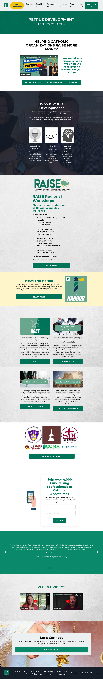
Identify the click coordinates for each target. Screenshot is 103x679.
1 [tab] (50, 568)
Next (97, 552)
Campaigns (51, 5)
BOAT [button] (35, 361)
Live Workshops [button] (17, 5)
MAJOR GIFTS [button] (68, 361)
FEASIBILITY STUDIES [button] (35, 406)
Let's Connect (61, 674)
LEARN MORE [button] (39, 297)
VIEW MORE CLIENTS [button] (51, 456)
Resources (62, 5)
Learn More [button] (51, 266)
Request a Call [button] (91, 5)
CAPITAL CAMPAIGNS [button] (68, 408)
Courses (29, 5)
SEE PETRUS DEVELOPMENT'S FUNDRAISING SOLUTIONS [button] (51, 82)
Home (17, 671)
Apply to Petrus (46, 674)
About (72, 5)
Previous (6, 552)
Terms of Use (61, 671)
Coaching (40, 5)
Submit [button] (59, 520)
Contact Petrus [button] (51, 649)
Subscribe (34, 671)
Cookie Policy (31, 674)
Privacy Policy (47, 671)
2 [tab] (53, 568)
